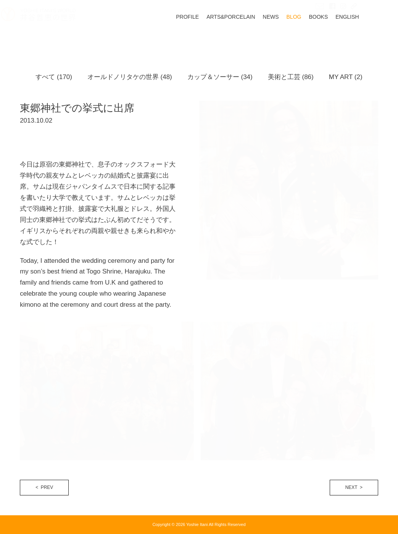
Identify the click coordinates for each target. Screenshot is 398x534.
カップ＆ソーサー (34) (220, 77)
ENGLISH (366, 36)
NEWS (290, 36)
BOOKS (337, 36)
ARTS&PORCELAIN (250, 36)
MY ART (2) (346, 77)
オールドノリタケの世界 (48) (129, 77)
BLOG (313, 36)
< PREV (44, 487)
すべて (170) (53, 77)
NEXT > (354, 487)
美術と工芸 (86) (291, 77)
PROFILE (206, 36)
